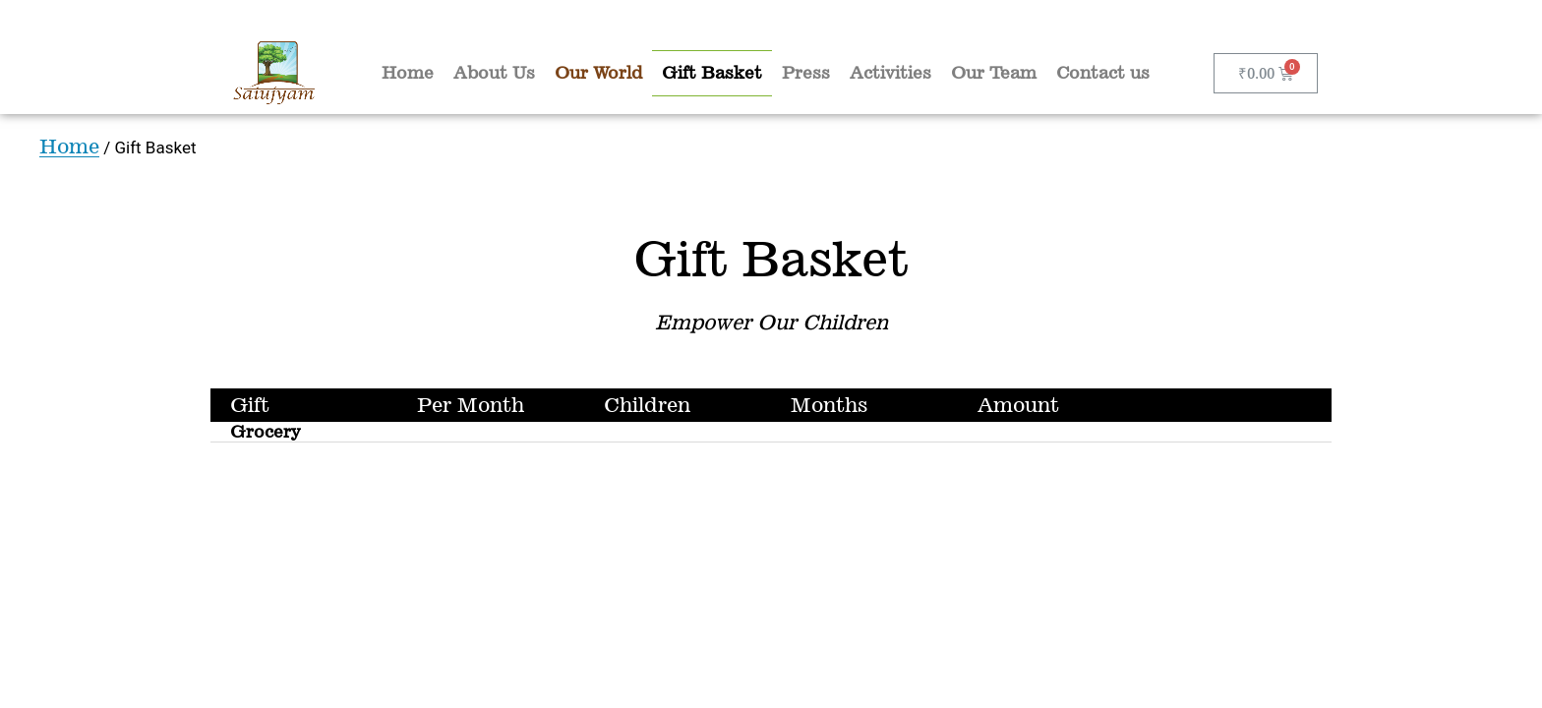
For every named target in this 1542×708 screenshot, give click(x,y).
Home (408, 73)
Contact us (1103, 73)
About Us (494, 73)
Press (806, 73)
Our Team (994, 73)
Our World (598, 73)
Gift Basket (712, 73)
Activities (890, 73)
